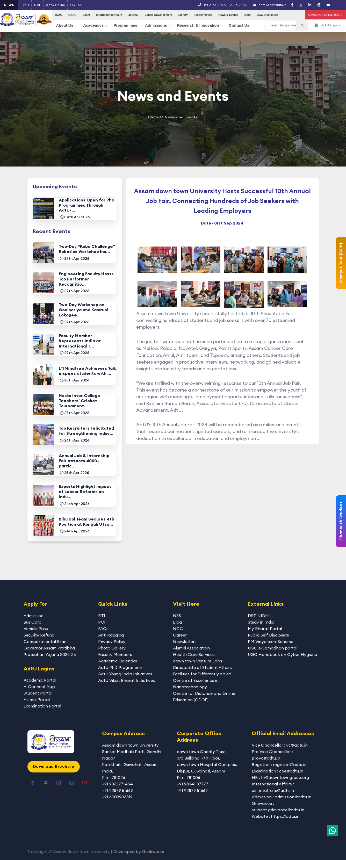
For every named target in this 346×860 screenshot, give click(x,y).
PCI (101, 622)
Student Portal (38, 693)
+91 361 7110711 (238, 5)
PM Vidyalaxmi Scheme (270, 641)
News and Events (181, 117)
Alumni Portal (37, 699)
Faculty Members (115, 654)
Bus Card (32, 622)
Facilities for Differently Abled (202, 673)
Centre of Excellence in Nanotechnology (196, 683)
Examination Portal (42, 706)
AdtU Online (55, 5)
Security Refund (39, 635)
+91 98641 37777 (215, 5)
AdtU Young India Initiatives (125, 673)
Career (180, 635)
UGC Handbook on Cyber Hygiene (282, 654)
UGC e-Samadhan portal (272, 648)
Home (153, 117)
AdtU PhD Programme (120, 667)
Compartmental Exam (46, 641)
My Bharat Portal (265, 628)
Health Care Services (194, 654)
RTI (101, 615)
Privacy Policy (111, 641)
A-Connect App (39, 686)
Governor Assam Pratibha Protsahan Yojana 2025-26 (50, 651)
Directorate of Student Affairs (202, 667)
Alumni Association (191, 648)
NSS (177, 615)
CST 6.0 (76, 5)
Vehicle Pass (36, 628)
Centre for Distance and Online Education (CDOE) (204, 696)
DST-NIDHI (259, 615)
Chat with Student (340, 521)
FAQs (103, 628)
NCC (178, 628)
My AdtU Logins (327, 25)
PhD (26, 5)
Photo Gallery (112, 648)
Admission (34, 615)
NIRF (37, 5)
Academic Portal (40, 680)
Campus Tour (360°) (340, 263)
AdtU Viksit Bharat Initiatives (126, 680)
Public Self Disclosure (268, 635)
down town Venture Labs (197, 660)
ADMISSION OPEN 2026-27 (325, 14)
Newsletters (185, 641)
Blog (177, 622)
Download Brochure (53, 766)
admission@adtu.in (269, 5)
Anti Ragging (111, 635)
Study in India (261, 622)
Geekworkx (153, 851)
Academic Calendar (117, 660)
